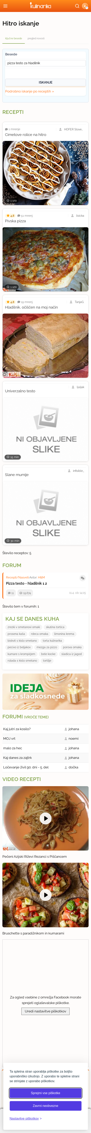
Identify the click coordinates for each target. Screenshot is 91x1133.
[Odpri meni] (5, 6)
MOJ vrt (9, 739)
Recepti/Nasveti (17, 577)
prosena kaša (16, 633)
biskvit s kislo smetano (22, 640)
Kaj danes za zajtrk (17, 758)
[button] (85, 6)
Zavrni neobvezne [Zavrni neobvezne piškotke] (45, 1105)
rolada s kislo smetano (22, 660)
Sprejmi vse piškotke (45, 1093)
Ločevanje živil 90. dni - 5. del (26, 767)
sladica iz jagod (71, 654)
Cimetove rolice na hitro (25, 134)
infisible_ (78, 470)
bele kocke (48, 654)
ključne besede (13, 38)
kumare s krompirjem (21, 654)
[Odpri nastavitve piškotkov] (26, 1118)
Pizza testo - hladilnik (24, 583)
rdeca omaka (39, 633)
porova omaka (72, 647)
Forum (11, 565)
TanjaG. (79, 302)
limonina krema (64, 633)
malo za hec (12, 748)
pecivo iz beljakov (19, 647)
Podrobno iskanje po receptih (28, 91)
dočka (73, 767)
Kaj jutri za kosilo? (17, 729)
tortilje (47, 660)
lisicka (80, 215)
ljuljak (80, 387)
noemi (74, 739)
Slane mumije (17, 474)
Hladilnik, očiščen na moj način (31, 307)
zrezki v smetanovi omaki (24, 627)
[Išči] (77, 6)
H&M (41, 577)
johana (74, 729)
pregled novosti (36, 38)
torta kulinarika (52, 640)
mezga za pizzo (47, 647)
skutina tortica (55, 627)
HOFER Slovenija (74, 129)
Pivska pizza (15, 221)
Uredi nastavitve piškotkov (45, 1011)
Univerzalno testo (20, 391)
